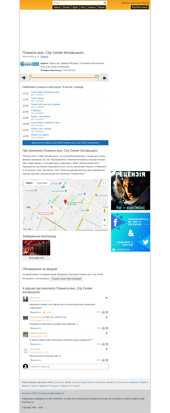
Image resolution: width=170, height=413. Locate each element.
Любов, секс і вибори (41, 129)
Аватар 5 (64, 382)
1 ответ (46, 309)
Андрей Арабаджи (38, 329)
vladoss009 (34, 345)
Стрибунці (36, 110)
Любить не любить (40, 135)
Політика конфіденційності (51, 390)
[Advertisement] (85, 28)
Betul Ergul (34, 297)
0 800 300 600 (68, 70)
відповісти (35, 309)
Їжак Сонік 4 (87, 379)
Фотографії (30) (36, 258)
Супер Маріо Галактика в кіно (45, 92)
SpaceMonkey (35, 313)
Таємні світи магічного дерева (45, 104)
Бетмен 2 (111, 379)
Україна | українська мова (135, 3)
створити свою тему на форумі (66, 279)
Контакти (26, 390)
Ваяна (68, 379)
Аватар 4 (43, 382)
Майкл (50, 379)
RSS (34, 390)
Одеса (44, 56)
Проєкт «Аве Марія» (41, 116)
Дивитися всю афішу (65, 143)
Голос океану (37, 98)
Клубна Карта (65, 167)
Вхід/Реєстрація (139, 7)
